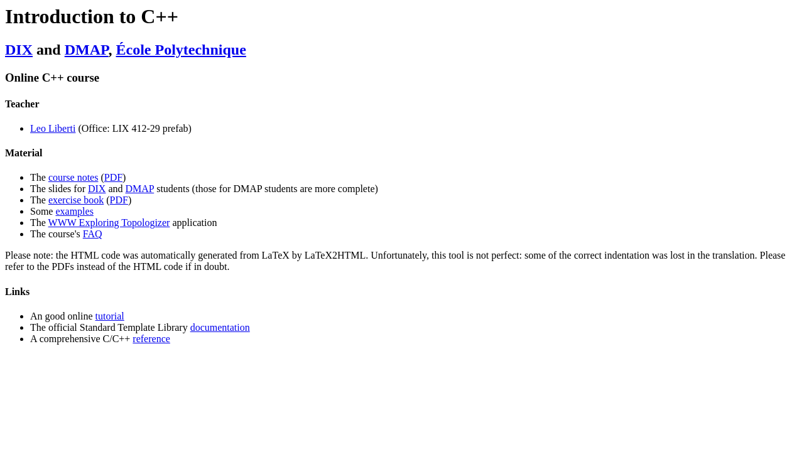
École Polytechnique (181, 49)
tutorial (109, 316)
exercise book (76, 200)
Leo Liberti (52, 128)
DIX (19, 49)
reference (151, 338)
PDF (113, 177)
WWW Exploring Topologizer (109, 222)
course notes (73, 177)
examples (74, 211)
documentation (220, 327)
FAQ (92, 234)
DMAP (87, 49)
